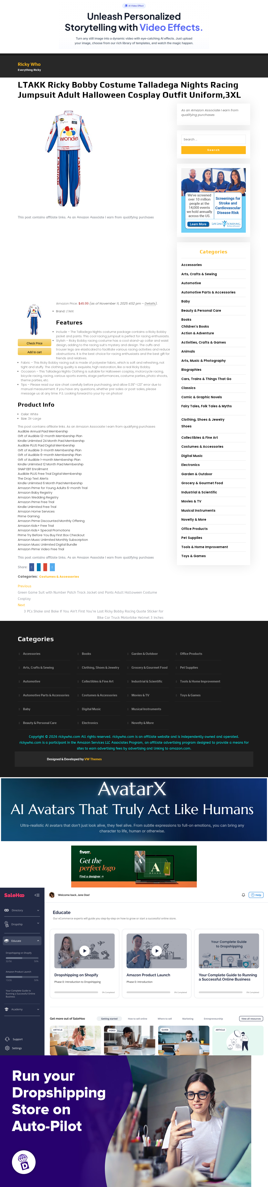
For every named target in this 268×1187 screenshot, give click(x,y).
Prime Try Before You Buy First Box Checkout (51, 535)
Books (186, 319)
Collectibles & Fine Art (199, 437)
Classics (188, 388)
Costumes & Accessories (59, 577)
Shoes (186, 426)
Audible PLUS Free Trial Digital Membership (50, 473)
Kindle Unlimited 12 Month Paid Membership (51, 464)
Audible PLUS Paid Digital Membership (46, 445)
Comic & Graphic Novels (201, 397)
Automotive (191, 283)
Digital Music (192, 456)
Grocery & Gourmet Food (202, 483)
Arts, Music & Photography (203, 360)
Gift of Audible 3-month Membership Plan (49, 450)
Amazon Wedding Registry (38, 497)
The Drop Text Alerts (33, 478)
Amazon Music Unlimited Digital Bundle (47, 544)
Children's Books (195, 326)
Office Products (194, 529)
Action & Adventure (197, 333)
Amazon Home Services (36, 511)
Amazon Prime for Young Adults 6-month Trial (53, 488)
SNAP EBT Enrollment (33, 469)
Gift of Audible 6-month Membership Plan (49, 455)
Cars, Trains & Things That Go (206, 379)
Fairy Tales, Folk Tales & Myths (206, 406)
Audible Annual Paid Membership (43, 431)
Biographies (191, 369)
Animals (188, 351)
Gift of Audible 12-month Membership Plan (50, 436)
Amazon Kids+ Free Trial (36, 525)
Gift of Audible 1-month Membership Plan (49, 459)
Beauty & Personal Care (201, 310)
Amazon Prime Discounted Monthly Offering (51, 521)
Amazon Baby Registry (35, 492)
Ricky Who (29, 64)
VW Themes (93, 759)
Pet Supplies (191, 538)
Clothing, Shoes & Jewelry (202, 419)
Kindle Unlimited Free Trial (37, 507)
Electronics (190, 465)
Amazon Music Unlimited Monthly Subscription (53, 539)
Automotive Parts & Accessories (208, 292)
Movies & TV (191, 501)
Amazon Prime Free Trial (36, 502)
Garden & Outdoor (196, 474)
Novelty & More (193, 519)
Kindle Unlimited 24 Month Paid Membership (51, 440)
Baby (185, 301)
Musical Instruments (198, 510)
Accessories (191, 265)
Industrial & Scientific (199, 492)
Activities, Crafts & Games (203, 342)
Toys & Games (193, 556)
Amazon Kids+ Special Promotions (44, 530)
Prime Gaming (29, 516)
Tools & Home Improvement (204, 547)
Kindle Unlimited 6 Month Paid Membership (50, 483)
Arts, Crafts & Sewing (199, 274)
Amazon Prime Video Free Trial (41, 549)
